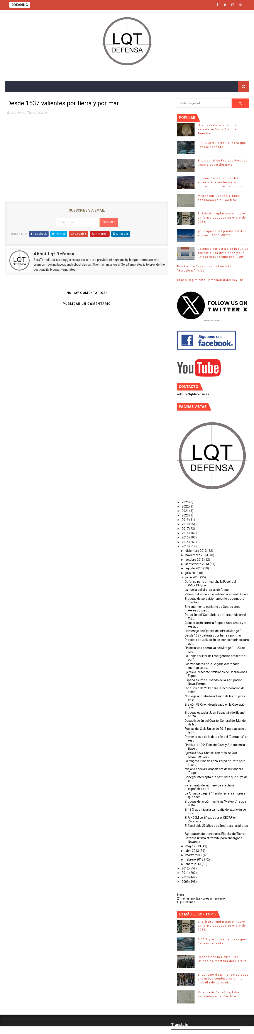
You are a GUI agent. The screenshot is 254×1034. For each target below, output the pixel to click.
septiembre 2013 (197, 564)
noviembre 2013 (196, 555)
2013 (185, 546)
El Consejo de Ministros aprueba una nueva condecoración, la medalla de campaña (223, 978)
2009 (185, 881)
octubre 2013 (194, 559)
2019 (185, 519)
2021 (185, 511)
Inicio (180, 894)
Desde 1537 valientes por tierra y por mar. (213, 635)
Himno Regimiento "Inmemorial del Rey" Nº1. (212, 280)
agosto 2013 (194, 568)
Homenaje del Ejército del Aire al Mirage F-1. (215, 631)
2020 (185, 515)
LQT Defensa (186, 902)
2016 (185, 533)
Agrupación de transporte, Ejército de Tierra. (215, 833)
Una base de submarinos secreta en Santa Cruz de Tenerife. (217, 129)
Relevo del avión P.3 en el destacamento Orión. (216, 594)
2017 (185, 528)
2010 (185, 877)
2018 (185, 524)
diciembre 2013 (196, 550)
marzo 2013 (194, 855)
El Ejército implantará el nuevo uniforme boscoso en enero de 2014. (222, 217)
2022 (185, 506)
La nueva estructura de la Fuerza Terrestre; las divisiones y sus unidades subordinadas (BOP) (223, 252)
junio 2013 (192, 577)
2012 (185, 868)
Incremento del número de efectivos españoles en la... (210, 787)
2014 (185, 542)
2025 (185, 502)
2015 (185, 537)
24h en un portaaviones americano (201, 898)
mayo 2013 (193, 846)
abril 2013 (192, 850)
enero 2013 (193, 864)
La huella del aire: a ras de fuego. (207, 589)
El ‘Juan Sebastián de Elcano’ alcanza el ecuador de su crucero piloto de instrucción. (221, 182)
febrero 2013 (194, 859)
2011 (185, 872)
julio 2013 (192, 573)
